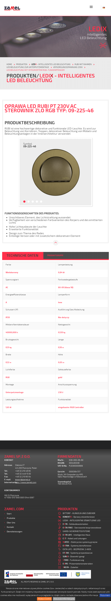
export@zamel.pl (22, 479)
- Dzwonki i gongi (73, 556)
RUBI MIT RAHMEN (83, 64)
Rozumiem (105, 595)
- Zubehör (70, 567)
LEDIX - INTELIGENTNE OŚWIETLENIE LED (81, 520)
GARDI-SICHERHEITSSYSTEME (76, 531)
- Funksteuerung (73, 560)
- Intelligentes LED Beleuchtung (51, 64)
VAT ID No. (62, 466)
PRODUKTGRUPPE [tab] (55, 255)
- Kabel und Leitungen (75, 538)
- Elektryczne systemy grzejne (80, 542)
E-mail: (7, 479)
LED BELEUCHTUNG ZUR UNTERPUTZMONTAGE (28, 67)
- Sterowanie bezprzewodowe (82, 527)
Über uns (11, 522)
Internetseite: (9, 482)
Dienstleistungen (14, 531)
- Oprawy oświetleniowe (79, 517)
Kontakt (10, 527)
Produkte (11, 518)
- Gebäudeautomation (75, 524)
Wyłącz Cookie (44, 599)
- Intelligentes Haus (76, 535)
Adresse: (8, 465)
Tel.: (6, 471)
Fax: (6, 477)
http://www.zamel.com (25, 482)
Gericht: (61, 472)
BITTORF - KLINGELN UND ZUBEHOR (79, 513)
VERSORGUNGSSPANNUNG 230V (68, 67)
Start (9, 514)
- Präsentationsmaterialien (78, 564)
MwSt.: (61, 460)
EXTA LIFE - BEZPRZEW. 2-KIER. (77, 549)
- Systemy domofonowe (77, 546)
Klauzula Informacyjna (64, 599)
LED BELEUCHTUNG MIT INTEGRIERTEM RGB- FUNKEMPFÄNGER (36, 70)
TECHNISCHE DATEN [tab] (22, 255)
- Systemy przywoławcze (77, 553)
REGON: (61, 463)
